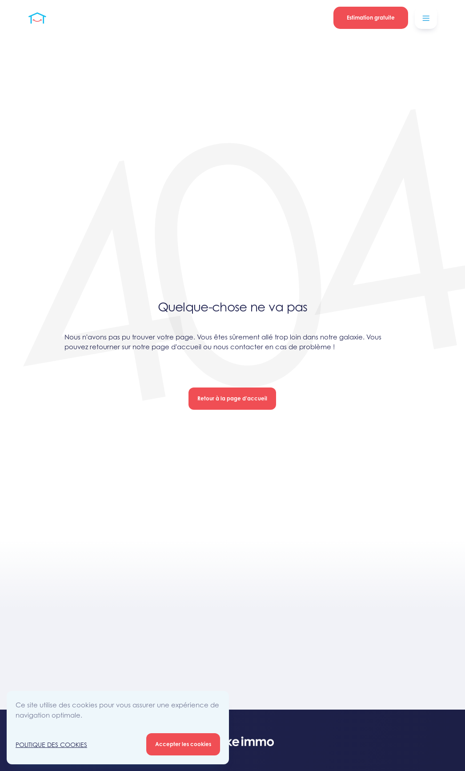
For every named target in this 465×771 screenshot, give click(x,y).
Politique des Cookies (51, 744)
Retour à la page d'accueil (232, 398)
